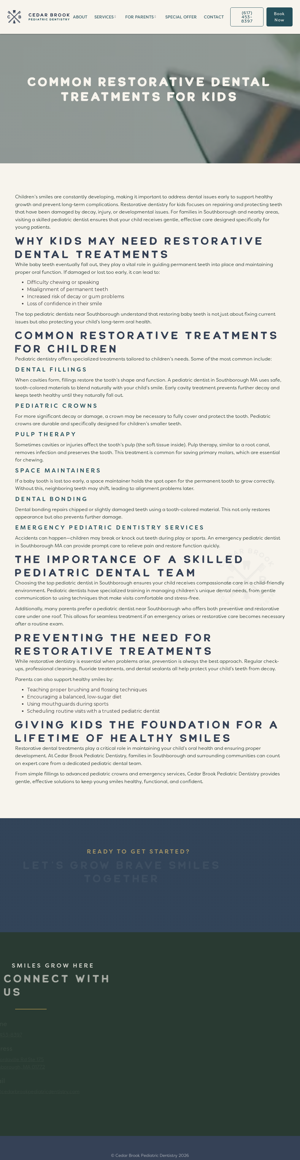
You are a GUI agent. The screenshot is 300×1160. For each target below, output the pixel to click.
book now (279, 17)
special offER (181, 17)
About (80, 17)
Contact (214, 17)
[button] (106, 17)
